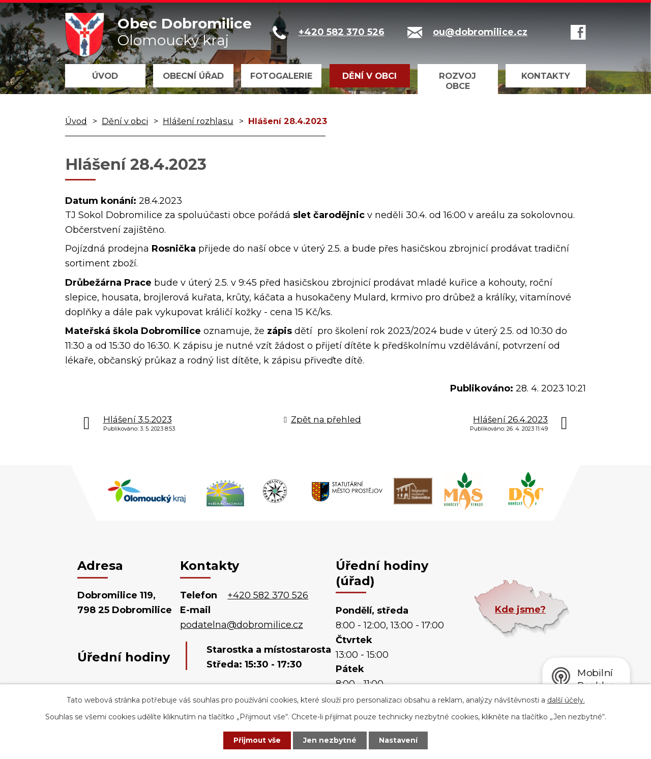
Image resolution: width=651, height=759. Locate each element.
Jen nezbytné (330, 740)
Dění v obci (369, 76)
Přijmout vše (256, 740)
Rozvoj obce (457, 81)
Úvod (105, 76)
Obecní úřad (193, 76)
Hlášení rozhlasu (198, 121)
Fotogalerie (281, 76)
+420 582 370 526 (267, 595)
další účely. (566, 699)
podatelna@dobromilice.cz (241, 624)
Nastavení (399, 740)
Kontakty (545, 76)
